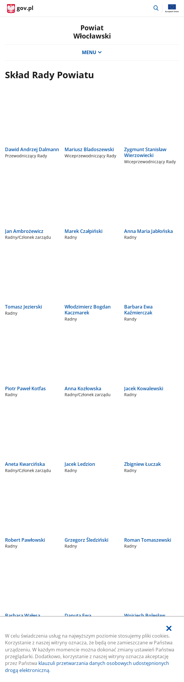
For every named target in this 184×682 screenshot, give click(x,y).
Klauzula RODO (21, 506)
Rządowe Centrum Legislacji (36, 445)
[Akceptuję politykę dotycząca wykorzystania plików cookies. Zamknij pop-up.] (168, 628)
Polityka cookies (22, 456)
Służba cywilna (21, 466)
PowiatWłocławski (92, 32)
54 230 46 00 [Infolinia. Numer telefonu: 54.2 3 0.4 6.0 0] (18, 356)
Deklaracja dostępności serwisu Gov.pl (47, 496)
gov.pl (19, 430)
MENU (92, 52)
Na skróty (16, 409)
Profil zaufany (20, 476)
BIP (8, 486)
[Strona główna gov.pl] (20, 9)
